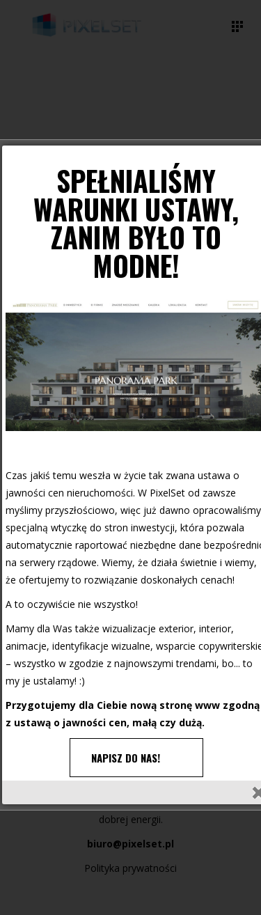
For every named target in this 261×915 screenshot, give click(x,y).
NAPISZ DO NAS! (125, 757)
